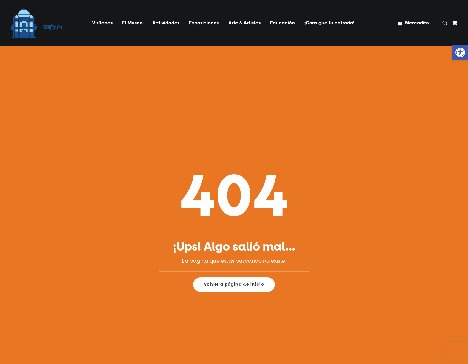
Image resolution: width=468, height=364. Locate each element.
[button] (446, 23)
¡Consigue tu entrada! (329, 23)
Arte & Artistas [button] (244, 23)
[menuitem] (102, 23)
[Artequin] (36, 23)
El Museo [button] (132, 23)
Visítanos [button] (102, 23)
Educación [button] (282, 23)
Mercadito (417, 23)
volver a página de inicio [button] (234, 284)
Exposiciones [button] (204, 23)
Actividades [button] (165, 23)
